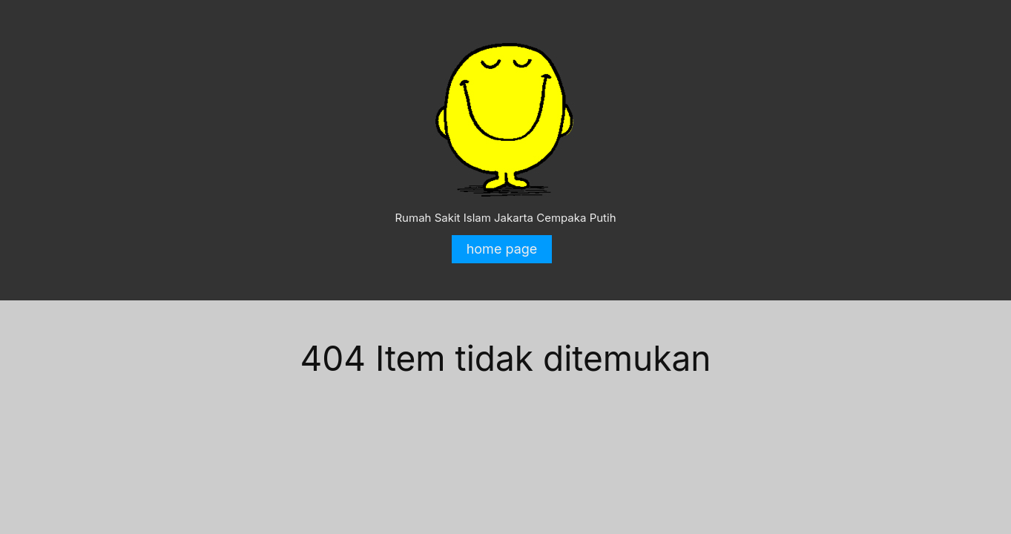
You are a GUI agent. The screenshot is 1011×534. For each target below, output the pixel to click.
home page (502, 249)
